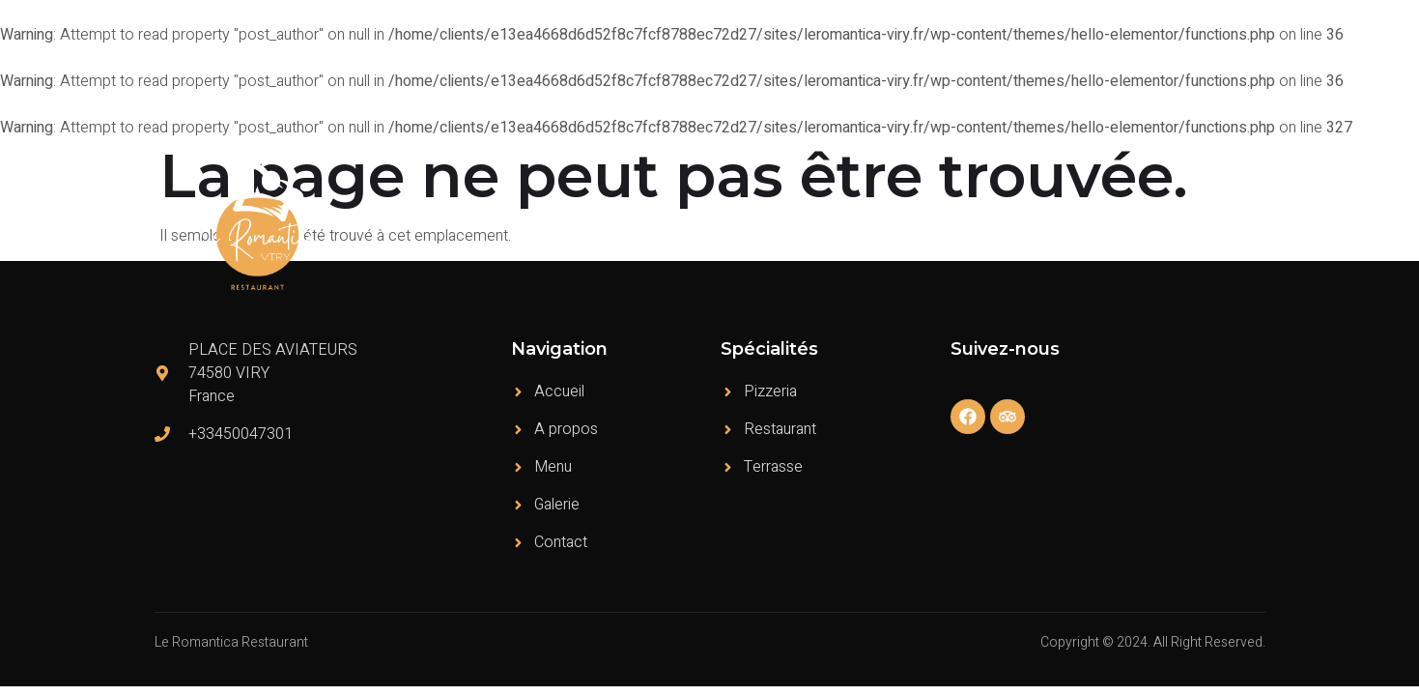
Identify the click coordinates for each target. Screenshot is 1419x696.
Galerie (1147, 226)
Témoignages (1049, 226)
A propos (877, 226)
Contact (1225, 226)
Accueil (793, 226)
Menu (956, 226)
